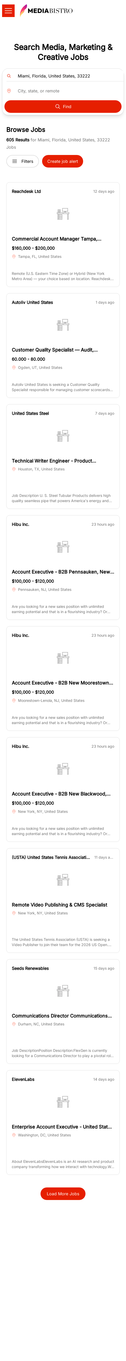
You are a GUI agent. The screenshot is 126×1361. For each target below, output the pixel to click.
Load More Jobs (63, 1193)
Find (63, 106)
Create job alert (62, 161)
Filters (22, 161)
